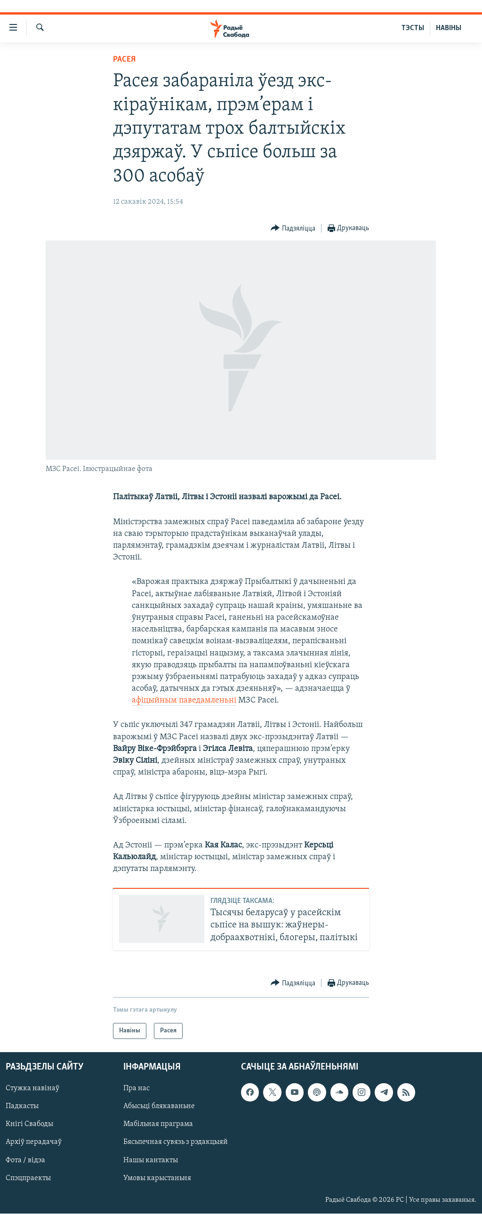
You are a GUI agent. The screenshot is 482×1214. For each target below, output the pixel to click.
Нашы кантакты (150, 1160)
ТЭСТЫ (413, 28)
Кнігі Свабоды (29, 1124)
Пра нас (136, 1089)
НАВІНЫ (448, 28)
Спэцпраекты (28, 1178)
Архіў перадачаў (34, 1142)
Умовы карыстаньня (157, 1178)
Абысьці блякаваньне (159, 1106)
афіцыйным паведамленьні (184, 700)
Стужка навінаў (32, 1089)
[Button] (293, 228)
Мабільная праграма (158, 1124)
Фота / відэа (25, 1160)
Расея (124, 59)
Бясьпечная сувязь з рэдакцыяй (175, 1142)
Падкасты (22, 1106)
